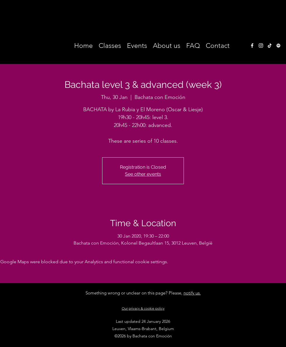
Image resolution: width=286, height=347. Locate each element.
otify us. (193, 293)
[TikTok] (270, 45)
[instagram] (261, 45)
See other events (143, 174)
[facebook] (252, 45)
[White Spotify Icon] (278, 45)
